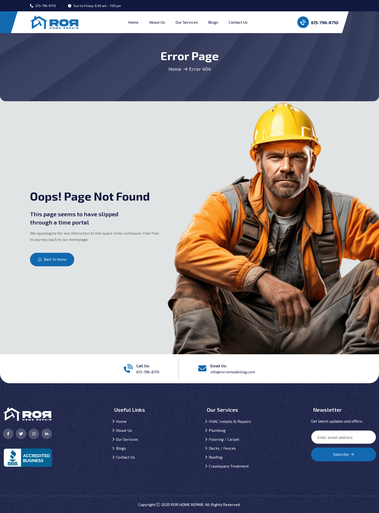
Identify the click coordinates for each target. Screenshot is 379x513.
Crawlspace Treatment (229, 466)
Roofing (215, 457)
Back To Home (52, 259)
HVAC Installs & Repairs (230, 421)
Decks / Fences (222, 448)
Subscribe (343, 454)
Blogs (213, 22)
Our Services (186, 22)
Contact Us (238, 22)
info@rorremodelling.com (232, 371)
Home (133, 22)
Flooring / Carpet (224, 439)
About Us (157, 22)
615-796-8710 (317, 22)
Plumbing (217, 430)
